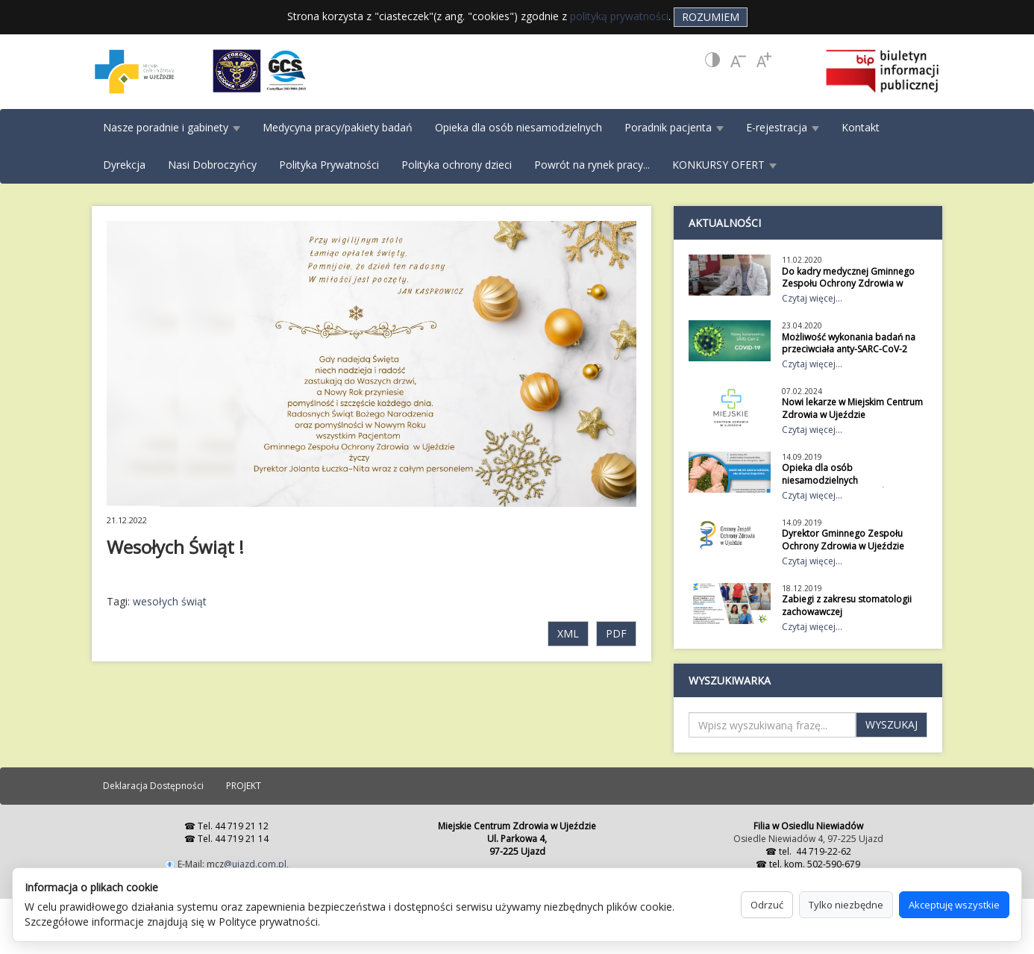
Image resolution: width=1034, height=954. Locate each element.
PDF (616, 633)
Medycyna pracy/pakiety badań (338, 127)
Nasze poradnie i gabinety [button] (171, 127)
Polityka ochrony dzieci (456, 165)
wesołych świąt (170, 601)
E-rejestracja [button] (782, 127)
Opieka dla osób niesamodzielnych (518, 127)
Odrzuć (767, 904)
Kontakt (861, 127)
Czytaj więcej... (812, 298)
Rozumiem (710, 17)
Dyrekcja (124, 165)
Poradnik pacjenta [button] (674, 127)
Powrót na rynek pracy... (592, 165)
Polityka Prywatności (329, 165)
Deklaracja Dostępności (153, 785)
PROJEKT (243, 785)
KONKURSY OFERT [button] (724, 165)
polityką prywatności (619, 16)
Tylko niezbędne (846, 904)
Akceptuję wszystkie (954, 904)
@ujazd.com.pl (255, 864)
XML (568, 633)
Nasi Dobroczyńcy (212, 165)
